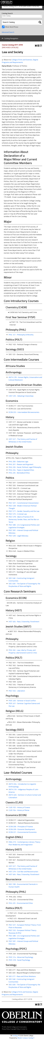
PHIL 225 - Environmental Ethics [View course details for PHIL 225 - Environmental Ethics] (21, 903)
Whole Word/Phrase (11, 27)
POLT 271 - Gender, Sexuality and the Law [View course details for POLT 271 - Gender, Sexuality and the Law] (24, 511)
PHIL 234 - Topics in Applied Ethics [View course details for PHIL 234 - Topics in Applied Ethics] (21, 470)
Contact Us (24, 1029)
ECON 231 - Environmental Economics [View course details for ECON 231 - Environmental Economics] (23, 832)
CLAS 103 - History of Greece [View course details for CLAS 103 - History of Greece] (19, 807)
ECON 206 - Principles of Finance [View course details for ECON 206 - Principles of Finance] (21, 826)
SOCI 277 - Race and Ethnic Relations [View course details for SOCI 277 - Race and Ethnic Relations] (22, 976)
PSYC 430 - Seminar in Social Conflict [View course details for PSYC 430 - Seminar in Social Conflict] (22, 700)
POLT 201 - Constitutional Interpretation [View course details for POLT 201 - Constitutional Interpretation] (24, 503)
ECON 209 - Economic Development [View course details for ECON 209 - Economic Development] (22, 829)
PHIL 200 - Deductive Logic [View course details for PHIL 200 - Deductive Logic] (18, 461)
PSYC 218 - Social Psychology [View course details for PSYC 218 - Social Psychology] (19, 960)
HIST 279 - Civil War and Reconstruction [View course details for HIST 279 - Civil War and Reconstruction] (23, 871)
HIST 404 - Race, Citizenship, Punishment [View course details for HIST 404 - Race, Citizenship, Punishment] (24, 621)
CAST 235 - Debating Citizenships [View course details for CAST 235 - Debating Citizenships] (21, 396)
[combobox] (22, 6)
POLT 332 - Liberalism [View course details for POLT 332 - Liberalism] (17, 690)
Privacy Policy (6, 1029)
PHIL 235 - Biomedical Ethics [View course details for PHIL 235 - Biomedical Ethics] (19, 472)
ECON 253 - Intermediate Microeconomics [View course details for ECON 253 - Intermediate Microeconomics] (24, 412)
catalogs (15, 1035)
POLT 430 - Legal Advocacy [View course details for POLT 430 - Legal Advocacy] (18, 535)
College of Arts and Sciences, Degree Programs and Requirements (20, 61)
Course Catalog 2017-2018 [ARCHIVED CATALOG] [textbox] (21, 6)
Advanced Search (8, 32)
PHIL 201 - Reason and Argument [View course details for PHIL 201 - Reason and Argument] (21, 464)
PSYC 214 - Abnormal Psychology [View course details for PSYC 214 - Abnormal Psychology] (21, 957)
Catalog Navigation (11, 38)
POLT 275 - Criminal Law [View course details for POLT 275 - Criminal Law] (18, 514)
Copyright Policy (15, 1029)
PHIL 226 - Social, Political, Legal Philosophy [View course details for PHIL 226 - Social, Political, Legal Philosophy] (25, 467)
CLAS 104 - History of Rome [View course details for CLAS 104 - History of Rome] (19, 810)
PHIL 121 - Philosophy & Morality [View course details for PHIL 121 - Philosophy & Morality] (21, 334)
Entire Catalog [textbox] (6, 16)
